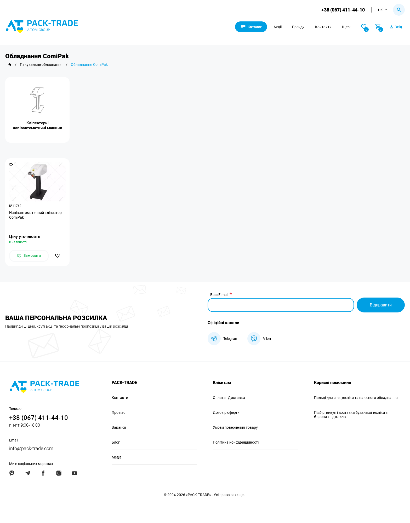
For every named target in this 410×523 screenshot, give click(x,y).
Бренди (298, 27)
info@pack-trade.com (31, 448)
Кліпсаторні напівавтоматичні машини (37, 125)
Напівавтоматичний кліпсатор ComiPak (35, 215)
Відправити (381, 305)
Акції (278, 27)
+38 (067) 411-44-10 (343, 10)
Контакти (323, 27)
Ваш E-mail (219, 295)
